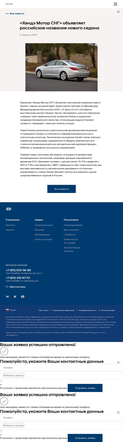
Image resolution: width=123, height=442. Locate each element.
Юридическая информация (63, 310)
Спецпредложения (73, 225)
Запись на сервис (44, 239)
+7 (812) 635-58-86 (18, 270)
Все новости (15, 13)
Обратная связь (16, 286)
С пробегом (69, 234)
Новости (10, 230)
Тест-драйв (69, 243)
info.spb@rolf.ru (12, 335)
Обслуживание (42, 234)
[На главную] (9, 4)
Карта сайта (43, 310)
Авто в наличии (71, 230)
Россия (11, 310)
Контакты (10, 225)
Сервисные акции (44, 225)
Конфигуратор (71, 239)
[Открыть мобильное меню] (115, 4)
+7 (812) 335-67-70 (18, 278)
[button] (9, 208)
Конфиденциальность (87, 310)
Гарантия (39, 230)
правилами (21, 387)
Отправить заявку (85, 387)
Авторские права (108, 310)
